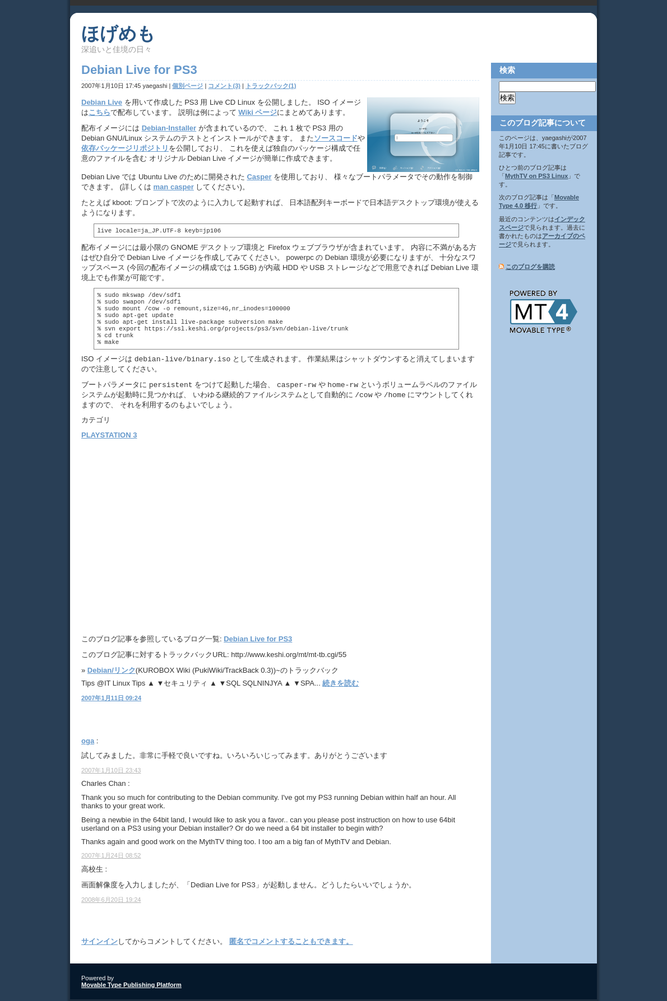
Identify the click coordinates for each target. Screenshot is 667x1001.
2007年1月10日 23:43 (111, 772)
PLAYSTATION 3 (109, 436)
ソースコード (336, 138)
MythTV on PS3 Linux (536, 176)
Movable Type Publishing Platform (131, 986)
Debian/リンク (111, 672)
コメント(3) (224, 85)
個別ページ (187, 85)
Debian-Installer (169, 128)
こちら (99, 112)
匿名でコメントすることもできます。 (291, 943)
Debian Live (101, 102)
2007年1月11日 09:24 (111, 699)
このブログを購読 (530, 266)
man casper (174, 187)
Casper (259, 177)
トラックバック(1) (271, 85)
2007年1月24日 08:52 (111, 857)
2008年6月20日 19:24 (111, 901)
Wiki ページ (257, 112)
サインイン (99, 943)
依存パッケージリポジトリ (125, 148)
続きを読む (340, 685)
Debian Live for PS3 (258, 640)
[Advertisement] (175, 535)
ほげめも (118, 34)
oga (87, 742)
